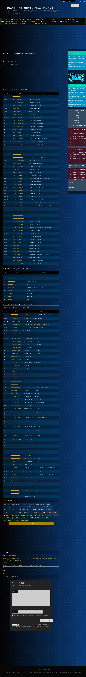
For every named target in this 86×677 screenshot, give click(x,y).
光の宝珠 (55, 512)
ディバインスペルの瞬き (18, 144)
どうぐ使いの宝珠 (31, 509)
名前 (14, 611)
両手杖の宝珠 (47, 515)
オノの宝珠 (6, 518)
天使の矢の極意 (16, 169)
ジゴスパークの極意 (17, 239)
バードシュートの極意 (17, 178)
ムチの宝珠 (30, 518)
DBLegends (37, 23)
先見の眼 (10, 290)
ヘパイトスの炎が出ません (9, 555)
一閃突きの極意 (16, 248)
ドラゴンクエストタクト (78, 53)
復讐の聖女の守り (11, 281)
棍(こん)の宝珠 (14, 518)
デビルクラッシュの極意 (18, 117)
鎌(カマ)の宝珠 (24, 520)
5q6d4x (5, 562)
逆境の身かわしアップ (12, 287)
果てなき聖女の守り (12, 278)
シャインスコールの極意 (18, 199)
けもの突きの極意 (16, 254)
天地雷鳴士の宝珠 (8, 512)
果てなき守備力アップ (17, 236)
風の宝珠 (43, 512)
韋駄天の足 (10, 296)
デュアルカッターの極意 (18, 193)
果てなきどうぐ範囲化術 (18, 129)
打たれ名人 (10, 284)
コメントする (31, 523)
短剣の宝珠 (29, 515)
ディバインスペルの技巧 (18, 263)
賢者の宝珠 (50, 507)
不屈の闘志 (10, 299)
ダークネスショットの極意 (18, 160)
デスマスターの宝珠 (28, 512)
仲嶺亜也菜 (6, 570)
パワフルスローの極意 (17, 202)
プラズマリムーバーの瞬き (18, 123)
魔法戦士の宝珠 (31, 507)
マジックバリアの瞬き (17, 147)
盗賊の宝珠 (39, 504)
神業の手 (10, 293)
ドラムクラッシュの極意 (18, 227)
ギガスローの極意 (16, 96)
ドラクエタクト (29, 23)
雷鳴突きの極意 (16, 251)
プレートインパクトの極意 (18, 208)
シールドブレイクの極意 (18, 224)
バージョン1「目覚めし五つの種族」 (9, 23)
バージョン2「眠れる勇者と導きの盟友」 (70, 21)
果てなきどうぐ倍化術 (17, 135)
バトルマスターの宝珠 (9, 507)
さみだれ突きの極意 (17, 242)
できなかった (6, 567)
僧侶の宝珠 (14, 504)
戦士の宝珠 (6, 504)
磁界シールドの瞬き (17, 132)
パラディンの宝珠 (21, 507)
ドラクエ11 (22, 23)
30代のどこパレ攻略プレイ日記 (67, 672)
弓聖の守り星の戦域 (17, 163)
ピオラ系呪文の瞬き (17, 151)
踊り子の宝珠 (41, 509)
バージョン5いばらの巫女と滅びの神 (9, 19)
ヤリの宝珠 (55, 515)
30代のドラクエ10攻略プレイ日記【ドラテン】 (30, 8)
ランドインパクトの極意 (18, 215)
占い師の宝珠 (49, 509)
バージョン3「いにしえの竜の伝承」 (49, 21)
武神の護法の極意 (16, 111)
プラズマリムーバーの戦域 (18, 120)
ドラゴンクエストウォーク (77, 85)
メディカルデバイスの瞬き (18, 126)
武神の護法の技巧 (16, 108)
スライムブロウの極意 (17, 205)
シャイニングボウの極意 (18, 166)
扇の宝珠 (37, 518)
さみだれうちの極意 (17, 172)
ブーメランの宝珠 (8, 520)
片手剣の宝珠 (13, 515)
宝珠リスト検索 (8, 500)
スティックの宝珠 (38, 515)
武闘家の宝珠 (31, 504)
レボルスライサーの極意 (18, 114)
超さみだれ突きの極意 (17, 99)
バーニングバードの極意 (18, 196)
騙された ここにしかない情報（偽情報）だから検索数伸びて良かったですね (22, 565)
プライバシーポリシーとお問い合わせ (43, 669)
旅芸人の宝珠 (46, 504)
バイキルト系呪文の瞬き (18, 157)
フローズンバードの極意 (18, 190)
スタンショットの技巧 (17, 211)
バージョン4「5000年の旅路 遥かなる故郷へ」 (26, 21)
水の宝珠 (49, 512)
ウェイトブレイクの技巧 (18, 230)
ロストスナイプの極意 (17, 105)
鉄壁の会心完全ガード (12, 275)
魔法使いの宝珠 (22, 504)
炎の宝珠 (36, 512)
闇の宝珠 (6, 515)
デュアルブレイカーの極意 (18, 187)
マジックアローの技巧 (17, 181)
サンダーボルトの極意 (17, 175)
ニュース (44, 23)
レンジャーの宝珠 (41, 507)
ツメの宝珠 (23, 518)
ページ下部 (24, 89)
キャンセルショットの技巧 (18, 218)
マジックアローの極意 (17, 184)
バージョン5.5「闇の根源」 (7, 21)
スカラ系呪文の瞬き (17, 154)
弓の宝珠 (16, 520)
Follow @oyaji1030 (81, 1)
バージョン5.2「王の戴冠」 (40, 19)
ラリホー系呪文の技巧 (17, 260)
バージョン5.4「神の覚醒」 (68, 19)
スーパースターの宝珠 (9, 509)
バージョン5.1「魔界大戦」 (26, 19)
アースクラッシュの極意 (18, 102)
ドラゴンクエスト (7, 573)
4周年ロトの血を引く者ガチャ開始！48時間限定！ (76, 56)
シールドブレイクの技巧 (18, 221)
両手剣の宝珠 (21, 515)
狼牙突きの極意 (16, 245)
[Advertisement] (43, 35)
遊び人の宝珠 (17, 512)
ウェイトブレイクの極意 (18, 233)
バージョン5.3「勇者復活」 (54, 19)
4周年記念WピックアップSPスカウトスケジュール (76, 66)
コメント (15, 591)
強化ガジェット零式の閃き (18, 138)
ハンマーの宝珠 (44, 518)
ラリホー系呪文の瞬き (17, 141)
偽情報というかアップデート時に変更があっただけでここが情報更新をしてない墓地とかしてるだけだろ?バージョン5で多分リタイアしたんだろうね (31, 559)
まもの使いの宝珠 (21, 509)
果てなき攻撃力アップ (17, 257)
